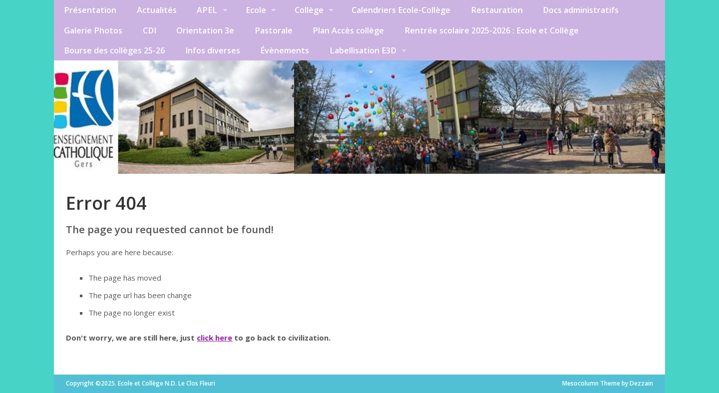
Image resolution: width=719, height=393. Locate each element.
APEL (207, 9)
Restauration (497, 9)
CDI (149, 30)
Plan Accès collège (348, 30)
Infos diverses (212, 50)
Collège (309, 9)
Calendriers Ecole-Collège (401, 9)
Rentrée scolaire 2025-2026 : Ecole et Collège (491, 30)
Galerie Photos (93, 30)
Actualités (157, 9)
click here (214, 338)
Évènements (284, 50)
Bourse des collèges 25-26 (114, 50)
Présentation (90, 9)
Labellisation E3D (363, 50)
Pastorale (274, 30)
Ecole (256, 9)
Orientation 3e (205, 30)
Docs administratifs (581, 9)
